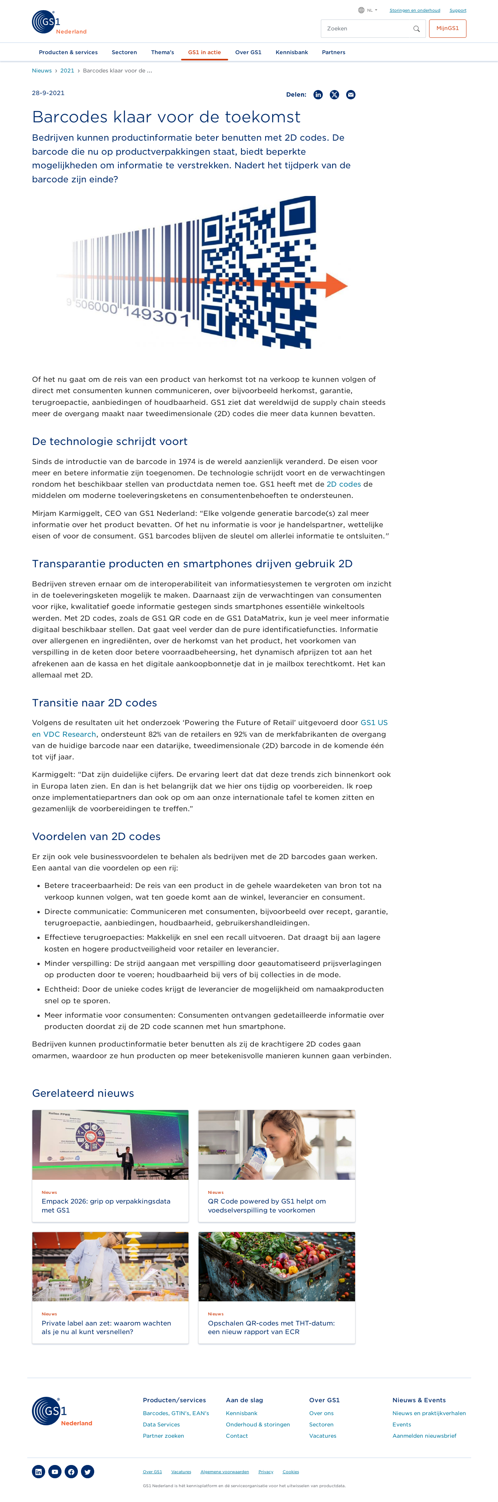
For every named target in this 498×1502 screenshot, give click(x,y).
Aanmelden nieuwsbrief (424, 1436)
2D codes (344, 484)
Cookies (291, 1471)
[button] (367, 9)
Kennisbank (292, 52)
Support (458, 10)
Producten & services (68, 52)
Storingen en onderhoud (415, 10)
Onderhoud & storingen (258, 1424)
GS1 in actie (204, 52)
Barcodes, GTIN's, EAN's (176, 1413)
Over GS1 (248, 52)
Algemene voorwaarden (225, 1471)
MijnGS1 (447, 28)
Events (401, 1424)
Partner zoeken (163, 1436)
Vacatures (322, 1436)
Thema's (162, 52)
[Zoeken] (365, 28)
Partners (333, 52)
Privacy (266, 1471)
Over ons (321, 1413)
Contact (237, 1436)
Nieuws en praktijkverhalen (429, 1413)
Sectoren (124, 52)
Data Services (161, 1424)
